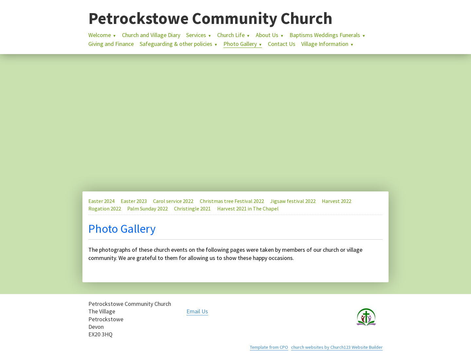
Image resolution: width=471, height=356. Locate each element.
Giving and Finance (111, 44)
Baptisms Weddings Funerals (324, 35)
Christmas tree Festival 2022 (232, 201)
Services (196, 35)
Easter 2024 (101, 201)
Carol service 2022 (173, 201)
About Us (267, 35)
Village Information (324, 44)
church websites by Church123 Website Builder (337, 347)
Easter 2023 (134, 201)
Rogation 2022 (104, 208)
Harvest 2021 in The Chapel (248, 208)
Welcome (99, 35)
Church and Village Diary (151, 35)
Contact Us (281, 44)
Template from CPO (269, 347)
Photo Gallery (240, 44)
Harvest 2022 (336, 201)
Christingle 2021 (192, 208)
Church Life (231, 35)
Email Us (197, 311)
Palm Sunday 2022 (147, 208)
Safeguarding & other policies (176, 44)
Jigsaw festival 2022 (293, 201)
